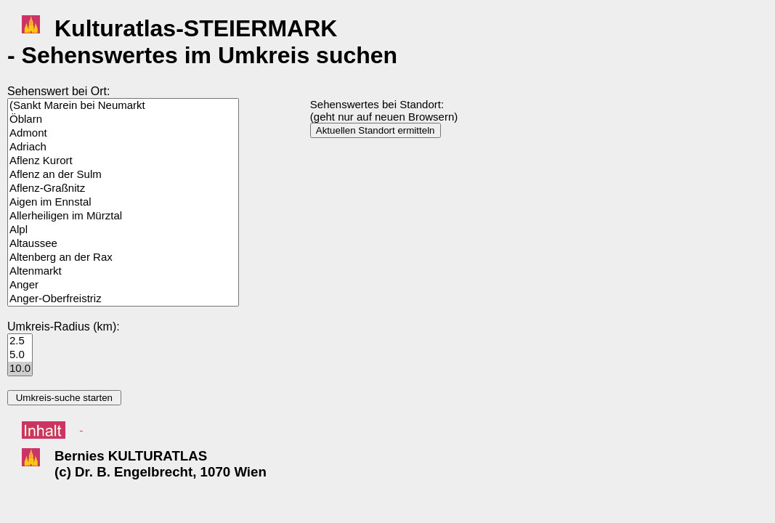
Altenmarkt (123, 271)
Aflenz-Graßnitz (123, 188)
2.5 (20, 341)
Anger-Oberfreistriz (123, 299)
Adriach (123, 147)
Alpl (123, 230)
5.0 (20, 355)
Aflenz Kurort (123, 161)
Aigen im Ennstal (123, 202)
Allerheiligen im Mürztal (123, 216)
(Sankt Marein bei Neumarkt (123, 106)
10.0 (20, 369)
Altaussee (123, 244)
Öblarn (123, 119)
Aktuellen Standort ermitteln (375, 130)
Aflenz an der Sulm (123, 175)
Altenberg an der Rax (123, 257)
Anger (123, 285)
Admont (123, 133)
